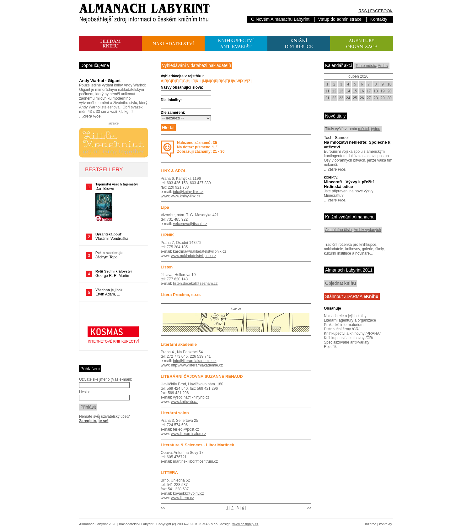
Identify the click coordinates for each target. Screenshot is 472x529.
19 (382, 91)
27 (369, 98)
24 (348, 98)
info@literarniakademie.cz (194, 361)
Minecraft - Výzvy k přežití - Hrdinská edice (350, 184)
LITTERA (169, 472)
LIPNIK (167, 235)
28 (375, 98)
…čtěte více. (90, 116)
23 (341, 98)
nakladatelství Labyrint (136, 524)
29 (382, 98)
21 (327, 98)
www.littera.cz (182, 498)
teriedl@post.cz (186, 429)
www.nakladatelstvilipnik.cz (193, 256)
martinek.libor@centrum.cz (195, 461)
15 (355, 91)
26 (362, 98)
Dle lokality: (171, 100)
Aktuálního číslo (338, 230)
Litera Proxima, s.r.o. (181, 294)
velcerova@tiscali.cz (190, 224)
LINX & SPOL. (174, 170)
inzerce (370, 524)
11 (327, 91)
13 (341, 91)
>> (309, 508)
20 (389, 91)
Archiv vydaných (367, 230)
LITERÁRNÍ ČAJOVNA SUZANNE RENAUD (202, 376)
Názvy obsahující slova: (182, 87)
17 (369, 91)
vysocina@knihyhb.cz (191, 397)
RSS (362, 10)
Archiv (383, 65)
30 (389, 98)
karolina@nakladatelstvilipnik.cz (199, 251)
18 (375, 91)
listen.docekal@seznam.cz (195, 283)
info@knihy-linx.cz (188, 192)
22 (334, 98)
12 (334, 91)
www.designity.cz (246, 524)
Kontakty (378, 19)
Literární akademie (179, 344)
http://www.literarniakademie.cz (197, 365)
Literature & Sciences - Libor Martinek (197, 445)
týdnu (375, 129)
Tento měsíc (366, 65)
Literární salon (175, 413)
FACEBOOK (381, 10)
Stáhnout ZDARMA (351, 296)
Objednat (340, 283)
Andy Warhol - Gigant (100, 80)
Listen (167, 267)
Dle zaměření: (173, 112)
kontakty (385, 524)
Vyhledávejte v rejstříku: (182, 76)
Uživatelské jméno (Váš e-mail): (105, 379)
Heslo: (84, 392)
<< (163, 508)
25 (355, 98)
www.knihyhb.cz (184, 402)
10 (389, 84)
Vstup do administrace (340, 19)
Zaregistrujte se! (93, 421)
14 (348, 91)
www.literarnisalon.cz (188, 434)
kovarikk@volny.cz (188, 493)
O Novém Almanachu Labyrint (280, 19)
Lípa (165, 207)
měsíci (363, 129)
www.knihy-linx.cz (186, 196)
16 (362, 91)
